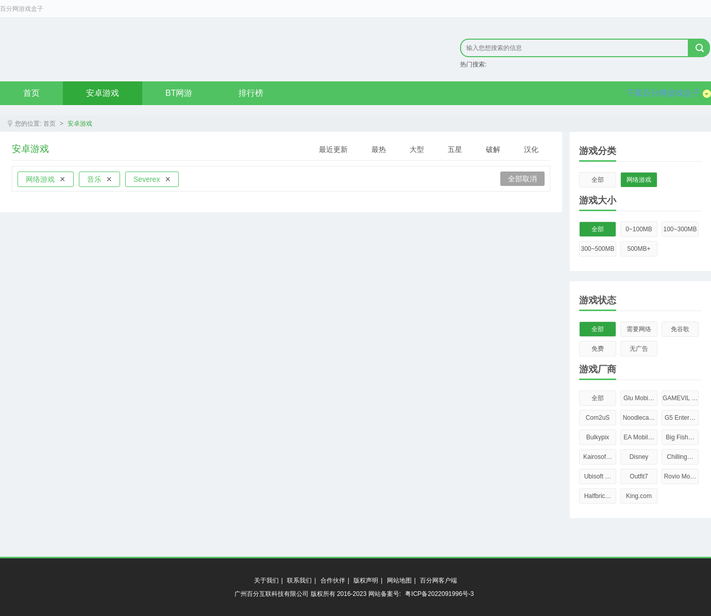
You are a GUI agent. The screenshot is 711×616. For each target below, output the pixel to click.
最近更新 (333, 149)
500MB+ (638, 248)
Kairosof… (597, 456)
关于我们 (266, 580)
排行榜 (251, 93)
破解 (493, 149)
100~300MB (680, 229)
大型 (417, 149)
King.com (639, 496)
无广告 (639, 348)
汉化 (531, 149)
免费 (597, 348)
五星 (455, 149)
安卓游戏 (102, 93)
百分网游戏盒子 (21, 8)
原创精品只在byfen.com (139, 49)
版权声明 (365, 580)
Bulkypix (598, 437)
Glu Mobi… (638, 398)
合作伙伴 (332, 580)
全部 (597, 179)
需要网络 (639, 329)
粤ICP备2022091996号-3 (439, 593)
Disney (639, 456)
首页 (31, 93)
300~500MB (597, 248)
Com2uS (598, 417)
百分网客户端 (438, 580)
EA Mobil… (638, 437)
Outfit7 (639, 476)
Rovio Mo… (680, 476)
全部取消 (522, 179)
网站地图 (399, 580)
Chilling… (680, 456)
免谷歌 (680, 329)
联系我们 (299, 580)
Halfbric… (598, 496)
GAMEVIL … (680, 398)
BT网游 (178, 93)
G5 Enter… (680, 417)
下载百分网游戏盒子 (668, 93)
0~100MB (638, 229)
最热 (378, 149)
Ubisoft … (598, 476)
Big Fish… (680, 437)
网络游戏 (639, 179)
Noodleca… (639, 417)
